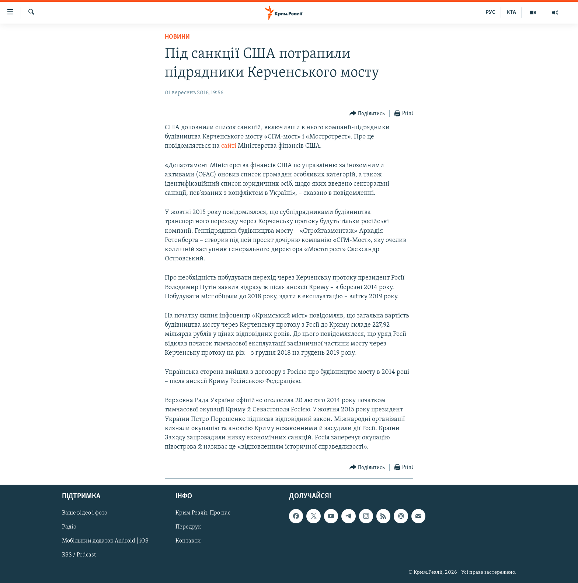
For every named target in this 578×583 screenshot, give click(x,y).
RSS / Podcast (79, 555)
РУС (490, 12)
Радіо (69, 527)
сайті (228, 146)
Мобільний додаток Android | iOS (105, 541)
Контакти (188, 541)
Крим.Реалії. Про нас (202, 513)
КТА (511, 12)
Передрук (188, 527)
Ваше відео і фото (84, 513)
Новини (177, 37)
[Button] (367, 114)
